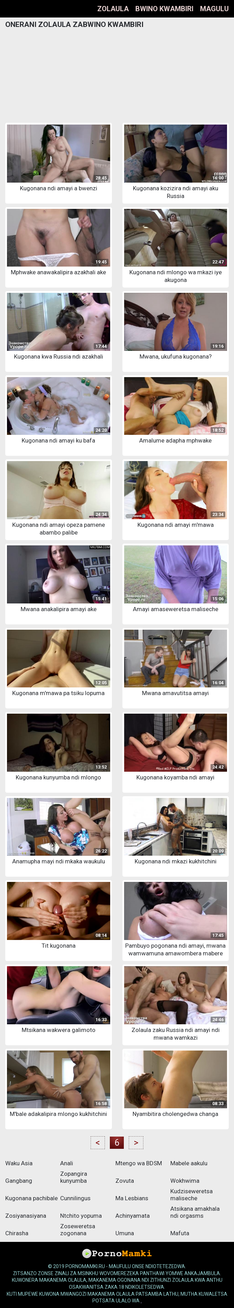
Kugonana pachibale (31, 1198)
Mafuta (179, 1233)
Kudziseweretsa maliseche (191, 1195)
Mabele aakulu (188, 1163)
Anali (66, 1163)
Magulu (214, 8)
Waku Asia (19, 1163)
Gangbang (18, 1180)
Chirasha (16, 1233)
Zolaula (113, 8)
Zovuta (124, 1180)
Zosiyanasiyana (25, 1215)
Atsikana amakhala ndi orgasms (195, 1212)
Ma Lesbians (131, 1198)
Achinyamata (132, 1215)
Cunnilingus (75, 1198)
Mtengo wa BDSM (138, 1163)
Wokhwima (184, 1180)
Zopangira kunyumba (73, 1177)
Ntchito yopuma (81, 1215)
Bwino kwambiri (164, 8)
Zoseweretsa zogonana (77, 1230)
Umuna (124, 1233)
